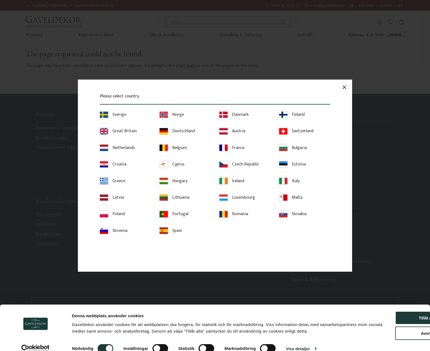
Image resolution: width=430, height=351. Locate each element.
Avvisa (384, 318)
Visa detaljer (298, 340)
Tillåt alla (384, 302)
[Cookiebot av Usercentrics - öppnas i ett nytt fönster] (36, 340)
